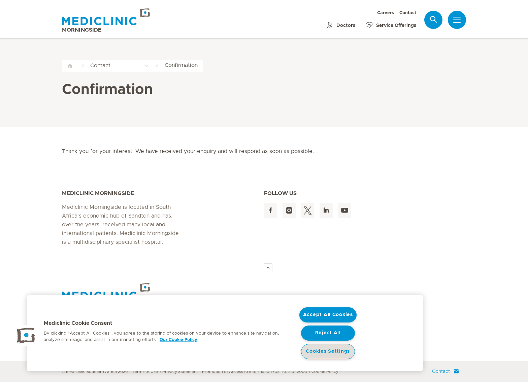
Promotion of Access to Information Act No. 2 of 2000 (254, 372)
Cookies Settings (328, 351)
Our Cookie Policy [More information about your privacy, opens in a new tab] (178, 340)
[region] (225, 333)
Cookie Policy (324, 372)
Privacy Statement (180, 372)
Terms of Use (145, 372)
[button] (26, 335)
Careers (385, 13)
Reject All (328, 333)
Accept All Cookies (328, 314)
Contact (407, 13)
